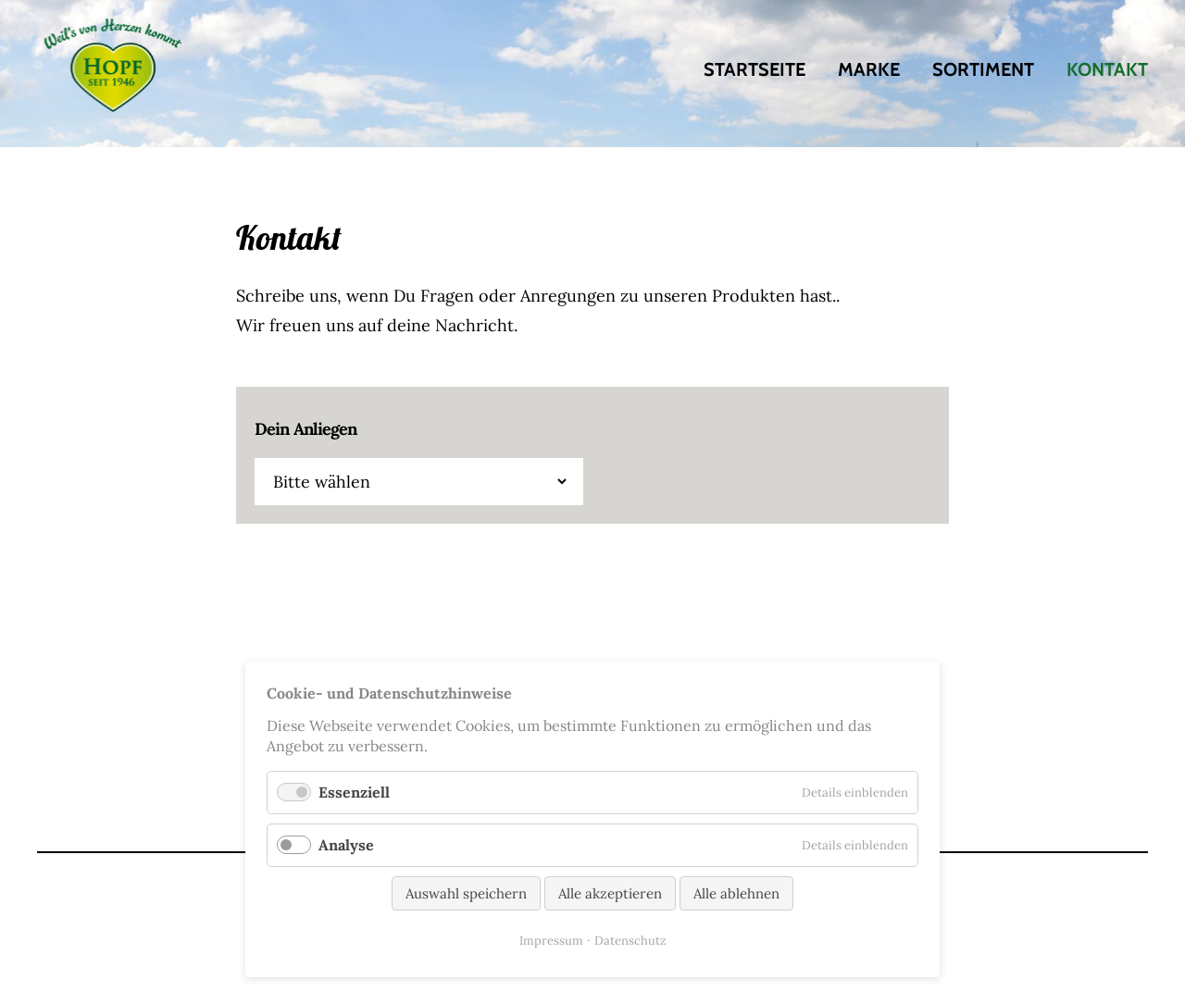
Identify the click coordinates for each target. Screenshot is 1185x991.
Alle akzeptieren (610, 893)
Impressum (551, 940)
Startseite (754, 69)
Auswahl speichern (466, 893)
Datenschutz (630, 940)
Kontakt (1107, 69)
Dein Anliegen (305, 429)
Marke (869, 69)
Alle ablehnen (736, 893)
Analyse (346, 845)
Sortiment (983, 69)
